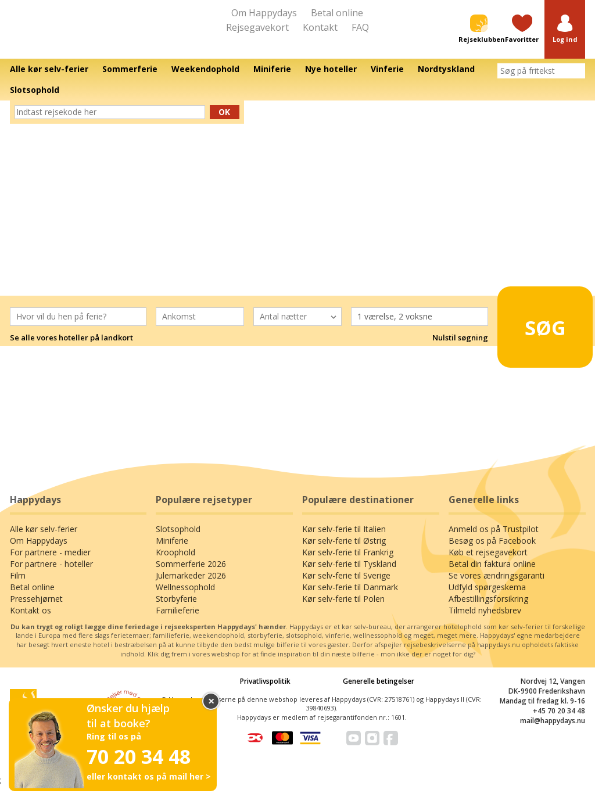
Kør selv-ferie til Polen (343, 609)
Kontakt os (30, 621)
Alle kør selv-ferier (43, 539)
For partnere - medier (50, 563)
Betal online (337, 12)
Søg (537, 332)
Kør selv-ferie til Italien (344, 539)
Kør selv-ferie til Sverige (346, 586)
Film (18, 586)
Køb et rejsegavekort (488, 563)
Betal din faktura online (492, 574)
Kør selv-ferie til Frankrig (347, 563)
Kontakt (320, 27)
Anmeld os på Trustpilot (494, 539)
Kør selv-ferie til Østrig (344, 551)
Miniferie (172, 551)
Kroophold (175, 563)
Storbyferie (176, 609)
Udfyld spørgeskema (487, 598)
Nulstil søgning (460, 348)
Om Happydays (264, 12)
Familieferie (177, 621)
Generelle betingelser (378, 692)
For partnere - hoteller (51, 574)
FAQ (360, 27)
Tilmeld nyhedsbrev (485, 621)
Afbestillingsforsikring (488, 609)
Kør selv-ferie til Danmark (350, 598)
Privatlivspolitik (265, 692)
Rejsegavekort (257, 27)
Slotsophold (178, 539)
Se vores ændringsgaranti (496, 586)
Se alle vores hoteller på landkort (71, 348)
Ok (224, 122)
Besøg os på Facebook (492, 551)
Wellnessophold (185, 598)
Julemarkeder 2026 (191, 586)
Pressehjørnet (36, 609)
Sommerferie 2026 (191, 574)
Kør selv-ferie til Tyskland (349, 574)
